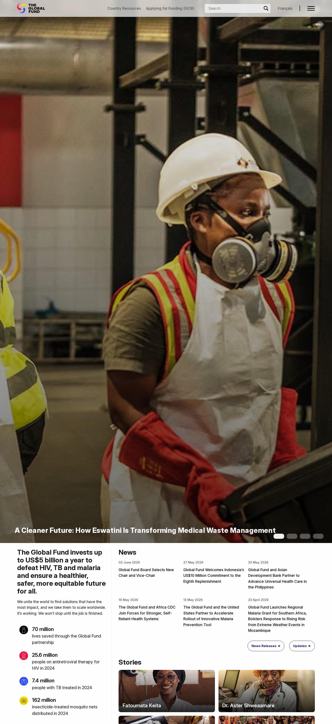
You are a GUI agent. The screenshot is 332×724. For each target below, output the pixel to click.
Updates (300, 646)
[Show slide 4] (318, 536)
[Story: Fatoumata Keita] (167, 691)
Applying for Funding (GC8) (170, 8)
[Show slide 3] (305, 536)
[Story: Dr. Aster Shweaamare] (267, 691)
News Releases (264, 646)
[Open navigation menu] (311, 8)
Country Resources (124, 8)
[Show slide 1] (279, 536)
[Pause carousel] (320, 24)
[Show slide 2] (292, 536)
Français (285, 8)
